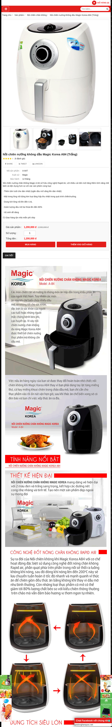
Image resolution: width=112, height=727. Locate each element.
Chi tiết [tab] (9, 255)
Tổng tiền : (11, 238)
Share (9, 164)
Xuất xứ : (16, 175)
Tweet (23, 164)
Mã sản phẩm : (13, 171)
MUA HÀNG (30, 244)
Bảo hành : (15, 179)
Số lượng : (11, 233)
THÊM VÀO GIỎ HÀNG (81, 244)
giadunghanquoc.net (84, 724)
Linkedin (38, 164)
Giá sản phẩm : (14, 227)
